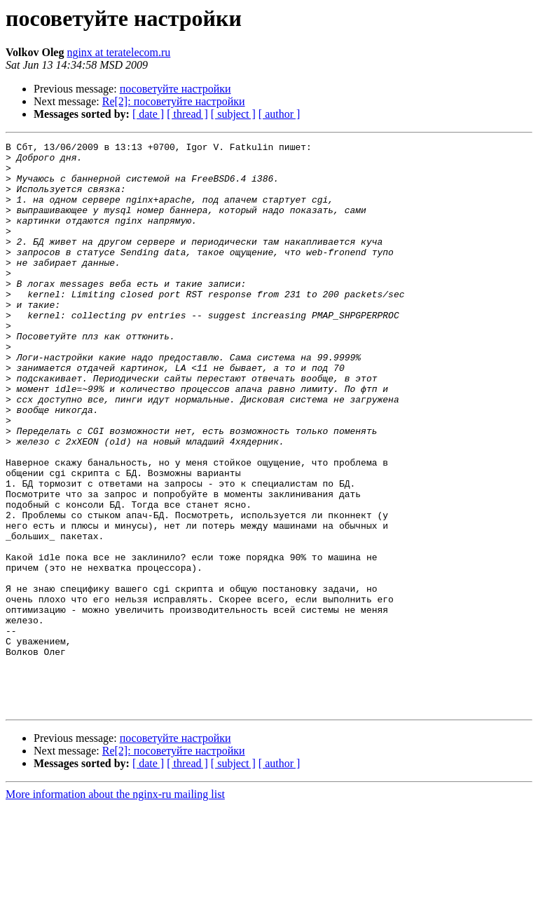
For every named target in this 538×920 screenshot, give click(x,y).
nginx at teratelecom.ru (118, 52)
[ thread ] (187, 114)
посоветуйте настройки (175, 89)
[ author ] (279, 114)
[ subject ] (233, 114)
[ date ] (148, 114)
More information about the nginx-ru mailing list (115, 908)
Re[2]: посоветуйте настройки (173, 101)
